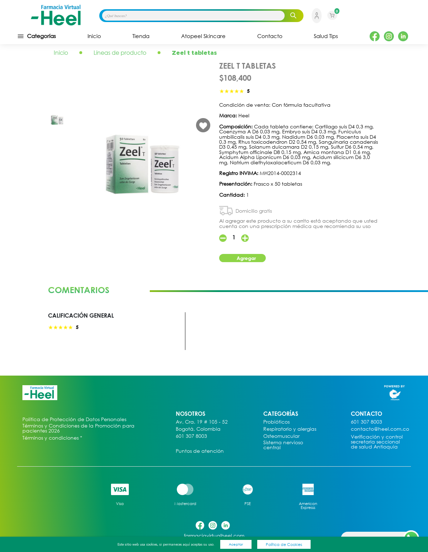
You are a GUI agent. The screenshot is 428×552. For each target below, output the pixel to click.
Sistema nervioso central (283, 445)
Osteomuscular (281, 436)
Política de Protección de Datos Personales (74, 419)
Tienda (140, 36)
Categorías (36, 36)
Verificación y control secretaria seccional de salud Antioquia (377, 442)
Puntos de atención (200, 451)
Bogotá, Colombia (198, 429)
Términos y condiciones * (52, 438)
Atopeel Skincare (203, 36)
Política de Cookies (284, 544)
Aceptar (236, 544)
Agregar (246, 258)
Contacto (269, 36)
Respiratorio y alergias (289, 429)
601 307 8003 (191, 436)
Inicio (94, 36)
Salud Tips (326, 36)
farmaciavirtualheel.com (214, 535)
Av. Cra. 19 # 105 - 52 (202, 422)
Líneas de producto (120, 52)
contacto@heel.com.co (380, 429)
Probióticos (276, 422)
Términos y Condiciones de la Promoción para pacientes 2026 (78, 428)
